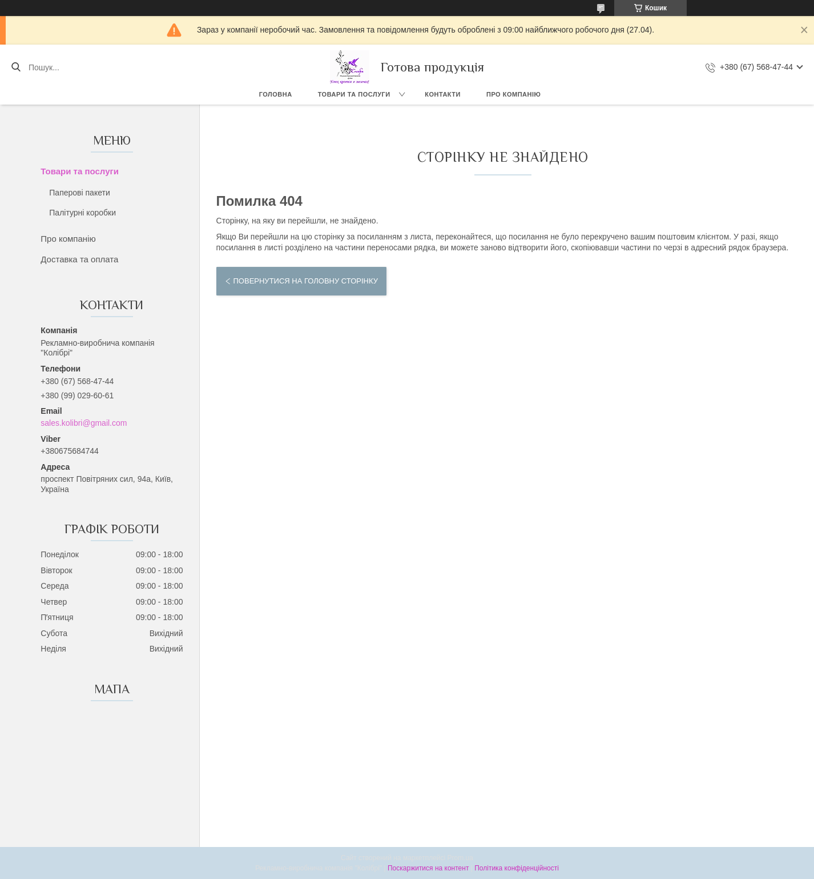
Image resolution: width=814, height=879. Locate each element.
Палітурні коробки (82, 212)
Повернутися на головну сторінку (305, 281)
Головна (275, 94)
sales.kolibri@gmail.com (84, 422)
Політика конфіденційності (516, 868)
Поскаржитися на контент (428, 868)
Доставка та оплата (79, 259)
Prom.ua (460, 858)
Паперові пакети (79, 192)
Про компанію (513, 94)
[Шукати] (16, 67)
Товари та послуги (354, 94)
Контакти (443, 94)
